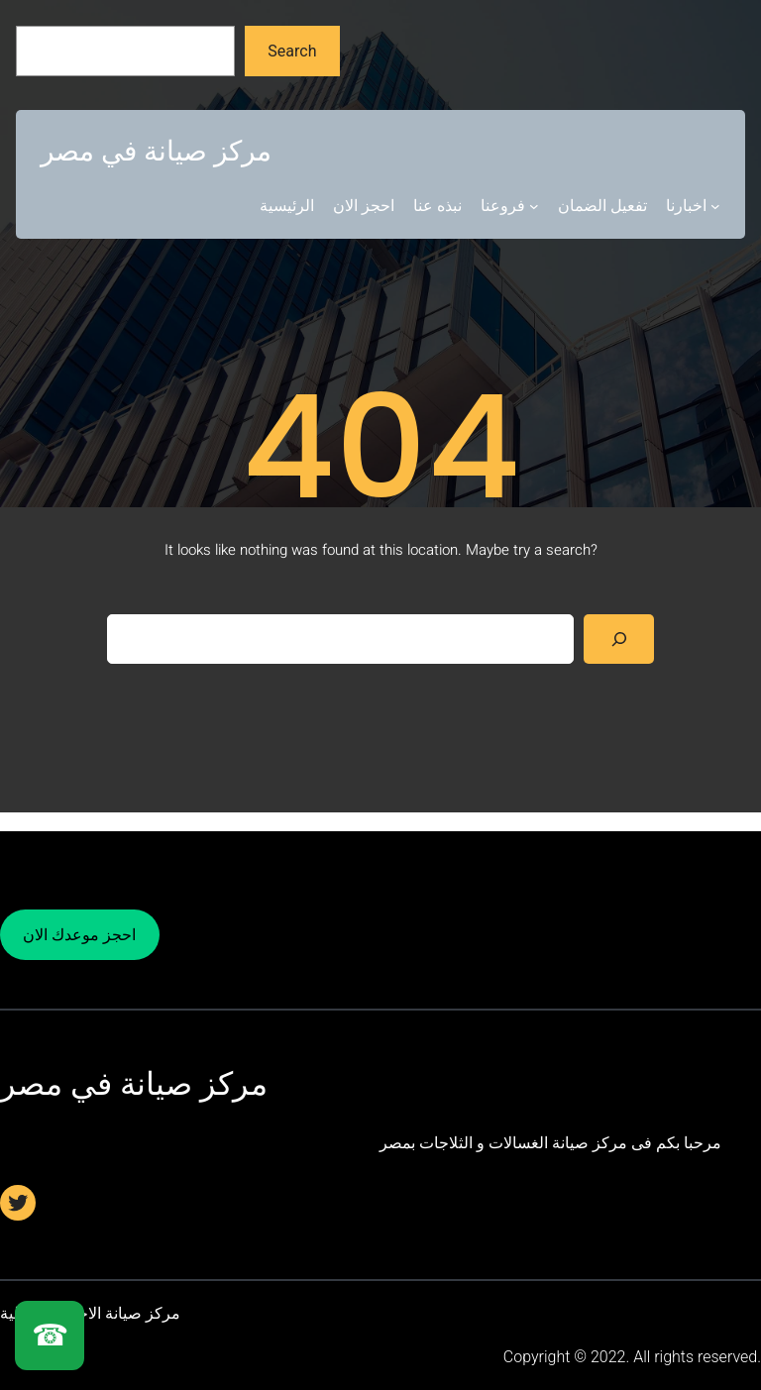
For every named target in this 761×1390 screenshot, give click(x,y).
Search (292, 51)
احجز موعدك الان (79, 934)
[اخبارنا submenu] (715, 206)
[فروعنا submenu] (534, 206)
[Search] (619, 638)
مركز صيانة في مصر (156, 151)
